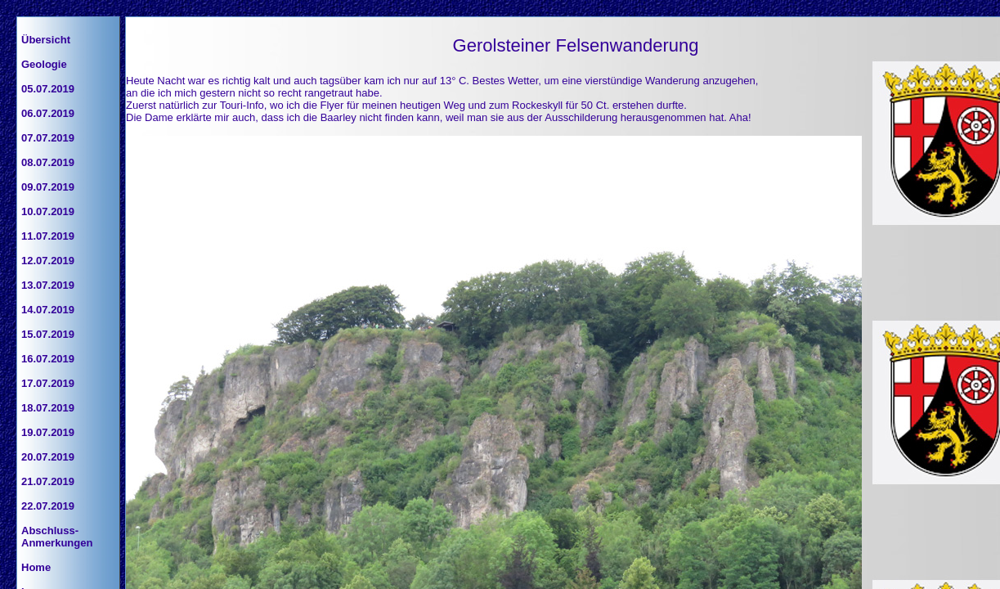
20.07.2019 (47, 457)
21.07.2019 (47, 481)
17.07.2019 (47, 383)
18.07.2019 (47, 408)
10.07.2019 (47, 211)
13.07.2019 (47, 285)
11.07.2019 (47, 236)
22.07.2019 (47, 506)
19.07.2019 (47, 432)
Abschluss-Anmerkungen (56, 536)
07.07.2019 (47, 138)
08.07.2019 (47, 162)
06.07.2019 (47, 113)
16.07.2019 (47, 359)
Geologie (44, 64)
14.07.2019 (47, 309)
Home (36, 567)
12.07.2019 (47, 260)
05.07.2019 (47, 89)
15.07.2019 (47, 334)
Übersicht (45, 40)
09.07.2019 (47, 187)
